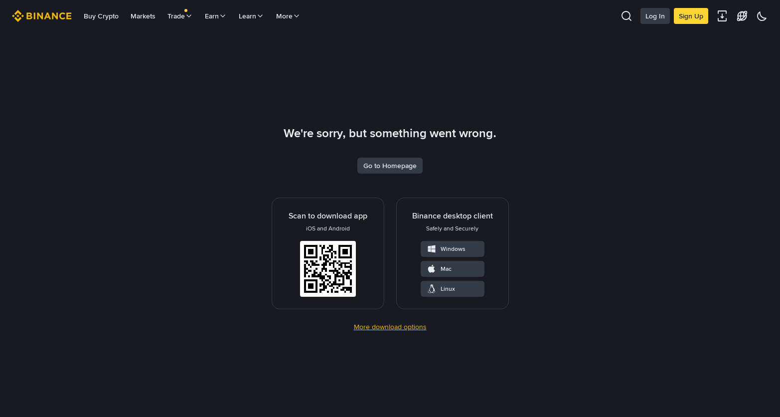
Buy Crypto (101, 15)
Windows (446, 314)
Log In (655, 15)
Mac (439, 334)
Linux (441, 354)
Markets (143, 15)
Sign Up (691, 15)
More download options (390, 391)
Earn (216, 15)
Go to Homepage (390, 230)
